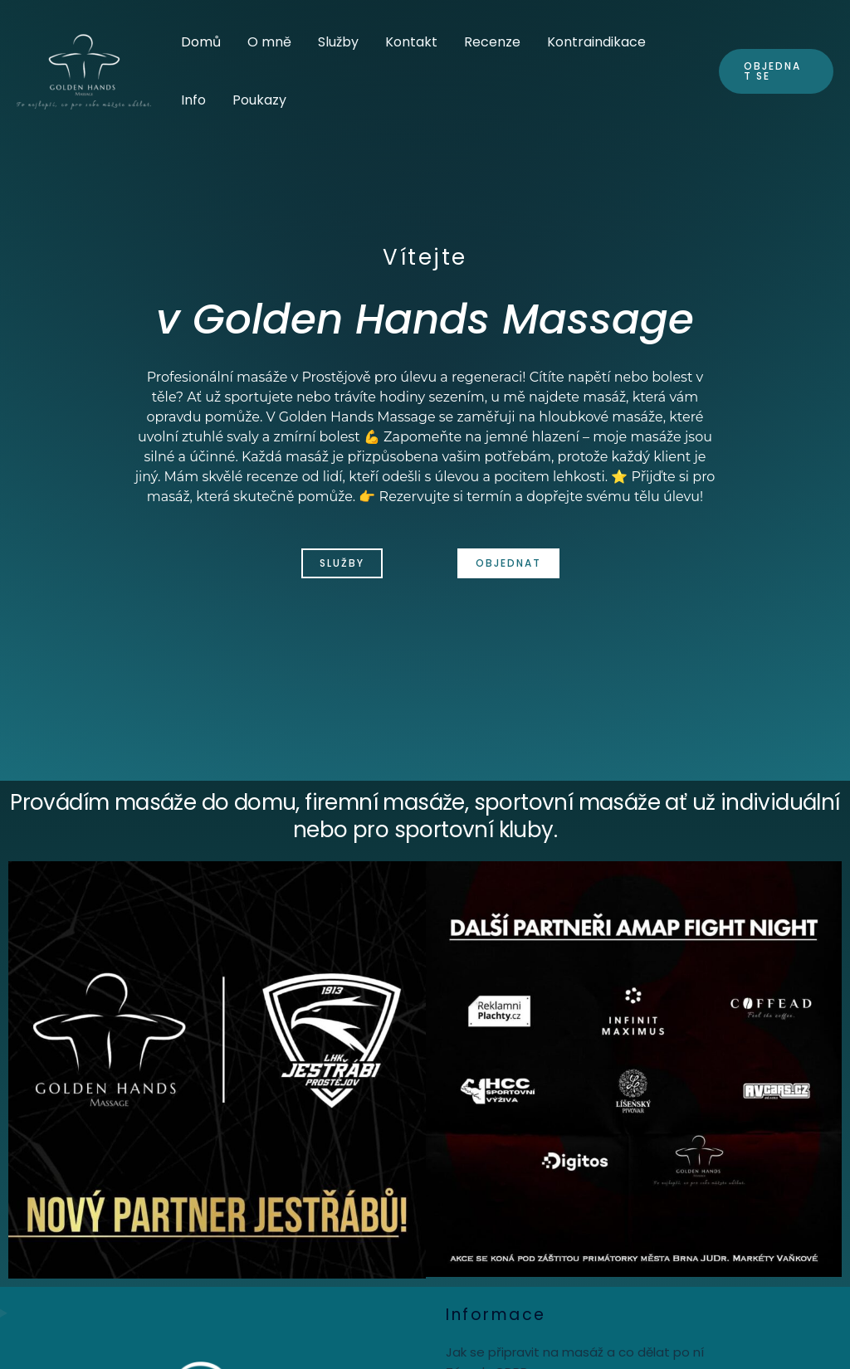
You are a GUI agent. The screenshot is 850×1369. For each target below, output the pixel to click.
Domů (201, 41)
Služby (338, 41)
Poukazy (259, 100)
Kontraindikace (596, 41)
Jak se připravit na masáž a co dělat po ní (575, 1352)
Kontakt (411, 41)
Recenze (492, 41)
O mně (269, 41)
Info (193, 100)
